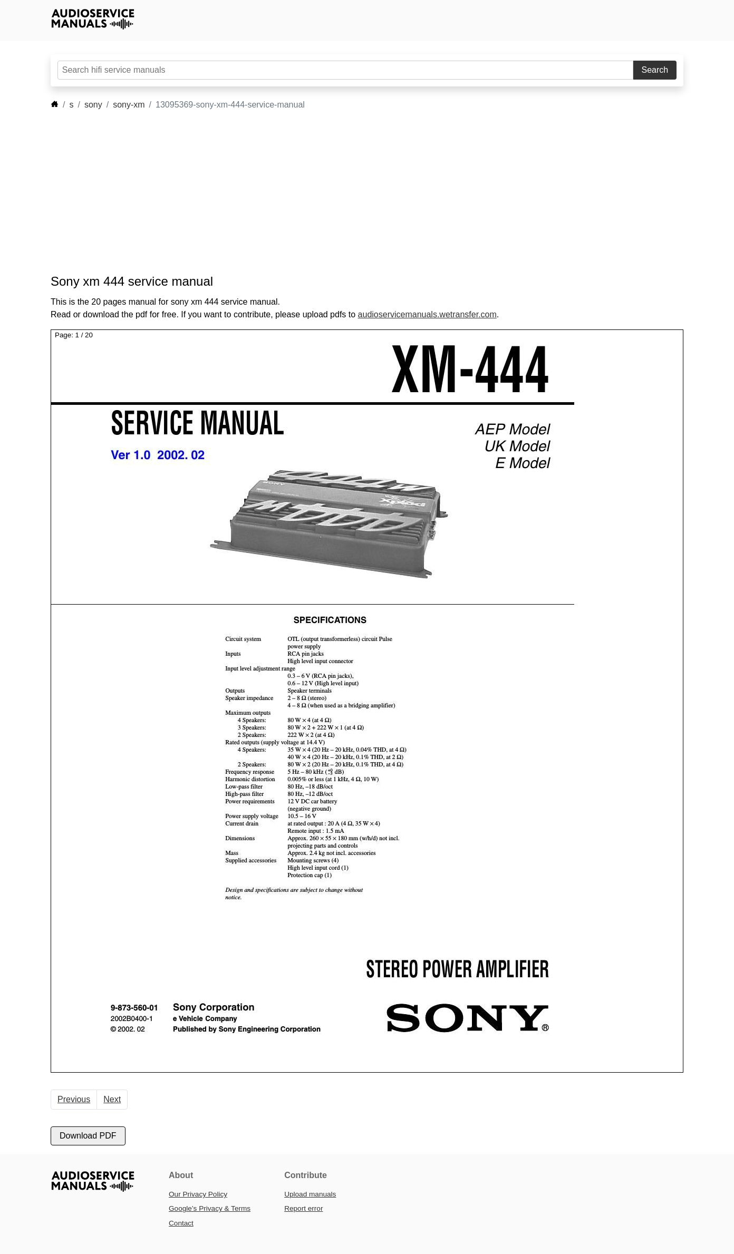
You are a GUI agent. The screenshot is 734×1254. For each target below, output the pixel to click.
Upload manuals (310, 1194)
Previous (73, 1099)
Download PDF (88, 1135)
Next (112, 1099)
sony (93, 104)
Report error (303, 1208)
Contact (181, 1223)
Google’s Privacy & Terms (209, 1208)
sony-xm (128, 104)
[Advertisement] (351, 192)
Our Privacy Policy (198, 1194)
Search (655, 69)
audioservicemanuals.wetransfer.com (427, 314)
